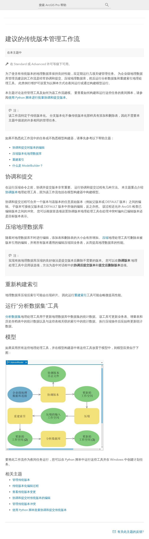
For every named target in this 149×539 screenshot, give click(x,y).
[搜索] (107, 5)
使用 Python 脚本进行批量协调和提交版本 (37, 97)
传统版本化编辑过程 (25, 486)
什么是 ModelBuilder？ (27, 165)
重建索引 (18, 159)
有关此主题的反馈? (130, 532)
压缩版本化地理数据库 (27, 153)
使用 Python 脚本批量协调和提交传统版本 (39, 510)
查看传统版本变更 (24, 492)
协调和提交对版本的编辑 (28, 147)
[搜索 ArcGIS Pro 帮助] (71, 5)
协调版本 (11, 192)
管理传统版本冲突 (24, 504)
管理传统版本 (21, 480)
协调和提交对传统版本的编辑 (31, 498)
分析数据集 (13, 316)
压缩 (105, 238)
